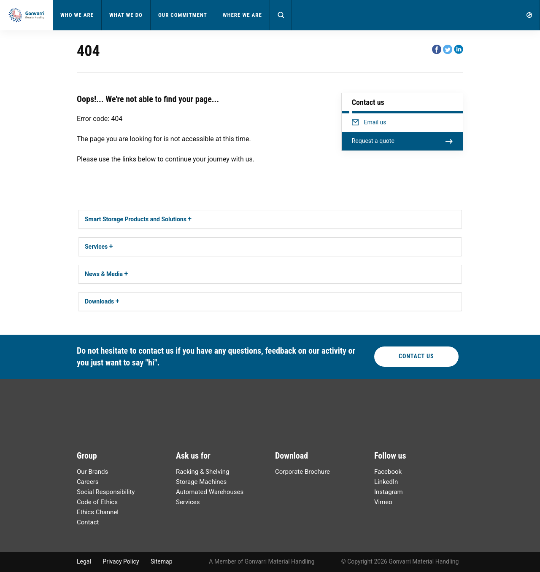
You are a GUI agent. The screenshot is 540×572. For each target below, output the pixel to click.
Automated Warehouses (209, 492)
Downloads (99, 301)
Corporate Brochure (302, 471)
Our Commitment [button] (182, 15)
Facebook (388, 471)
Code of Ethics (97, 502)
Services (96, 246)
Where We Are (242, 15)
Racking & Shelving (202, 471)
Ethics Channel (98, 512)
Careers (88, 482)
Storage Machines (201, 482)
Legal (84, 561)
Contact (88, 522)
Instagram (388, 492)
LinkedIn (386, 482)
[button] (281, 15)
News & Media (104, 274)
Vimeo (383, 502)
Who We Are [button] (77, 15)
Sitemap (161, 561)
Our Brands (92, 471)
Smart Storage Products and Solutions (135, 219)
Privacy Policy (121, 561)
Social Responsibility (106, 492)
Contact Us (416, 356)
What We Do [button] (126, 15)
